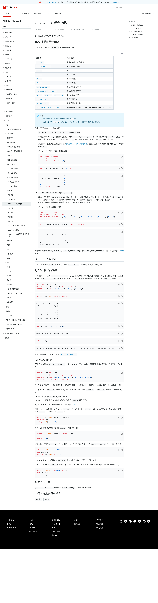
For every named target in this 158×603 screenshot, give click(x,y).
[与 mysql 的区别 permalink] (54, 398)
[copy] (121, 156)
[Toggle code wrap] (118, 156)
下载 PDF (96, 29)
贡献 (40, 29)
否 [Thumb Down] (47, 553)
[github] (121, 575)
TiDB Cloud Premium (49, 2)
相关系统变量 (133, 37)
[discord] (144, 575)
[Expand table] (122, 52)
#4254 (74, 446)
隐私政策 (45, 598)
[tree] (16, 185)
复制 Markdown (57, 29)
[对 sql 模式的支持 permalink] (58, 288)
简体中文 (148, 14)
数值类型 (69, 144)
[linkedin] (130, 575)
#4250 (105, 282)
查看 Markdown (77, 29)
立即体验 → (115, 2)
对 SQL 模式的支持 (135, 31)
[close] (153, 590)
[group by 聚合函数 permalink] (69, 23)
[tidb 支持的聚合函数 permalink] (61, 41)
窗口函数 (120, 269)
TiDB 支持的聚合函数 (136, 25)
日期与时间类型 (81, 144)
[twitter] (125, 575)
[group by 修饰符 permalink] (58, 277)
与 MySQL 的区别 (137, 34)
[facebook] (135, 575)
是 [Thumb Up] (38, 553)
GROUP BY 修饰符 (135, 28)
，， (50, 95)
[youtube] (148, 575)
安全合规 (55, 598)
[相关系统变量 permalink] (52, 535)
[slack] (139, 575)
